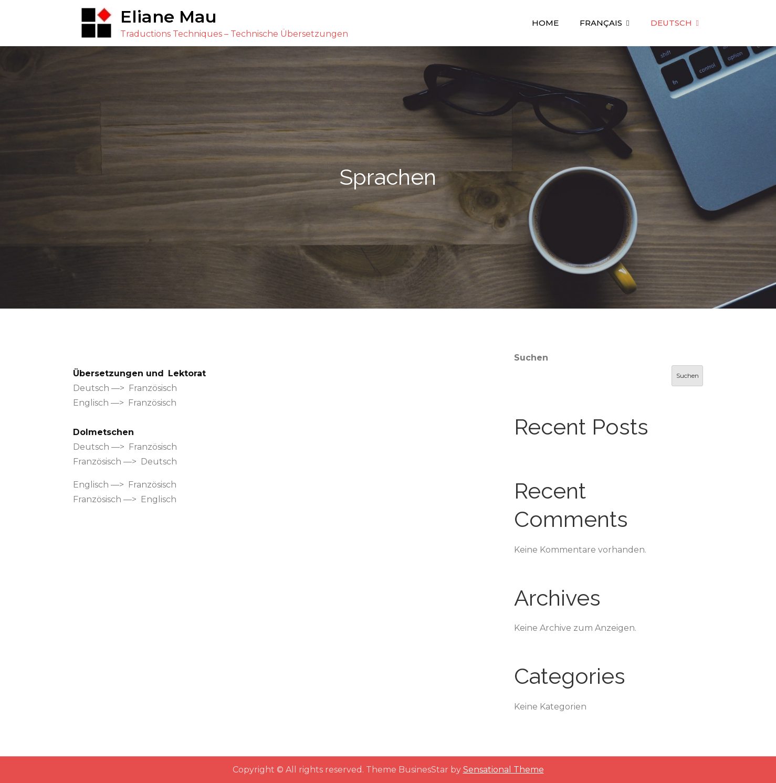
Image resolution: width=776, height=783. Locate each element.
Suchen (531, 358)
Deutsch (671, 23)
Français (601, 23)
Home (545, 23)
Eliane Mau (168, 16)
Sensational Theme (503, 770)
